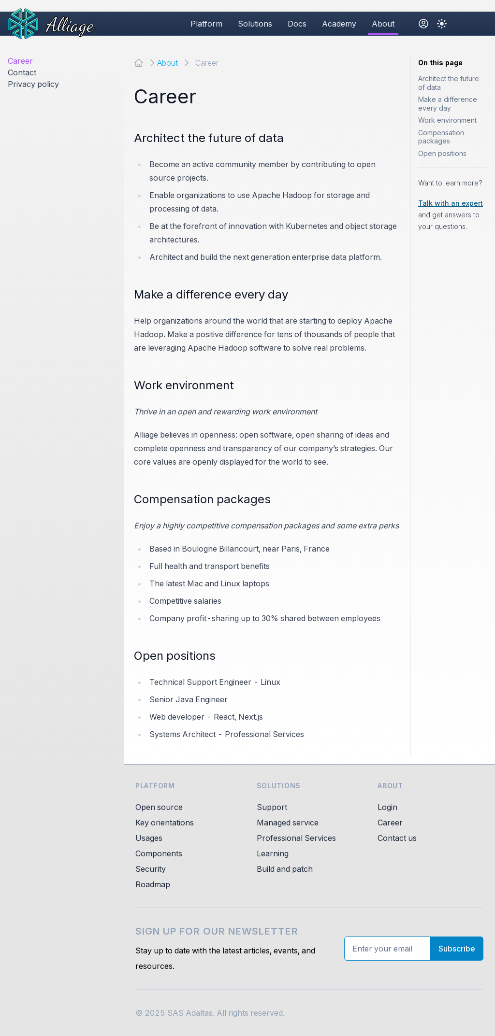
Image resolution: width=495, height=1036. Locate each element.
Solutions (255, 23)
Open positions (442, 153)
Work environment (447, 120)
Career (20, 61)
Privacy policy (33, 84)
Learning (273, 853)
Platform (206, 23)
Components (158, 853)
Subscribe (456, 948)
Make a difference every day (447, 103)
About (383, 23)
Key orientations (164, 822)
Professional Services (296, 838)
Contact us (397, 838)
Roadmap (152, 884)
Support (272, 807)
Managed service (288, 822)
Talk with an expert (450, 203)
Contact (22, 72)
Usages (148, 838)
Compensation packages (441, 136)
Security (150, 869)
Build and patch (285, 869)
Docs (297, 23)
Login (387, 807)
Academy (339, 23)
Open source (159, 807)
